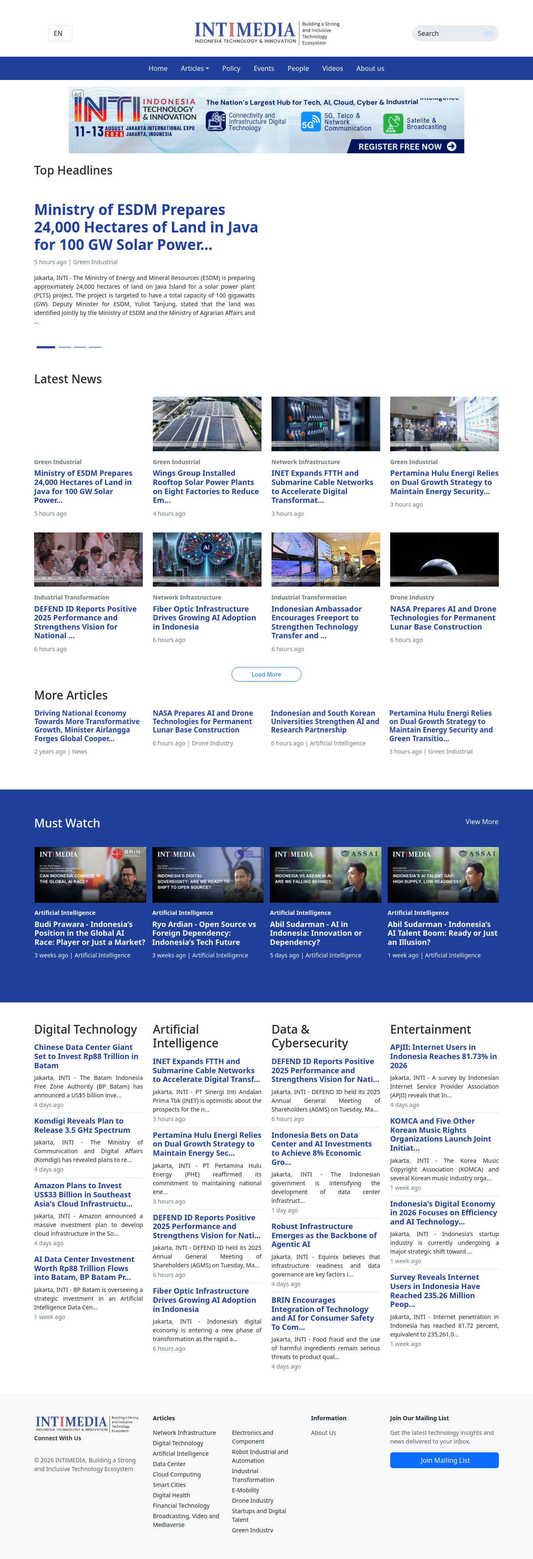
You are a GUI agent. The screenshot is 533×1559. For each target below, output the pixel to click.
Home (158, 68)
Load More (266, 674)
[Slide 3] (80, 347)
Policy (231, 68)
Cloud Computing (177, 1474)
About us (370, 68)
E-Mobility (245, 1490)
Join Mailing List (445, 1460)
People (298, 68)
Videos (332, 68)
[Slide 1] (46, 347)
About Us (323, 1433)
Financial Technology (181, 1505)
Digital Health (171, 1495)
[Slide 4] (95, 347)
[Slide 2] (65, 347)
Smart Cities (169, 1485)
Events (264, 68)
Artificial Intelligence (181, 1453)
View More (482, 821)
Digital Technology (178, 1443)
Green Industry (252, 1530)
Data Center (169, 1464)
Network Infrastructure (184, 1433)
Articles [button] (192, 68)
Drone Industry (253, 1500)
